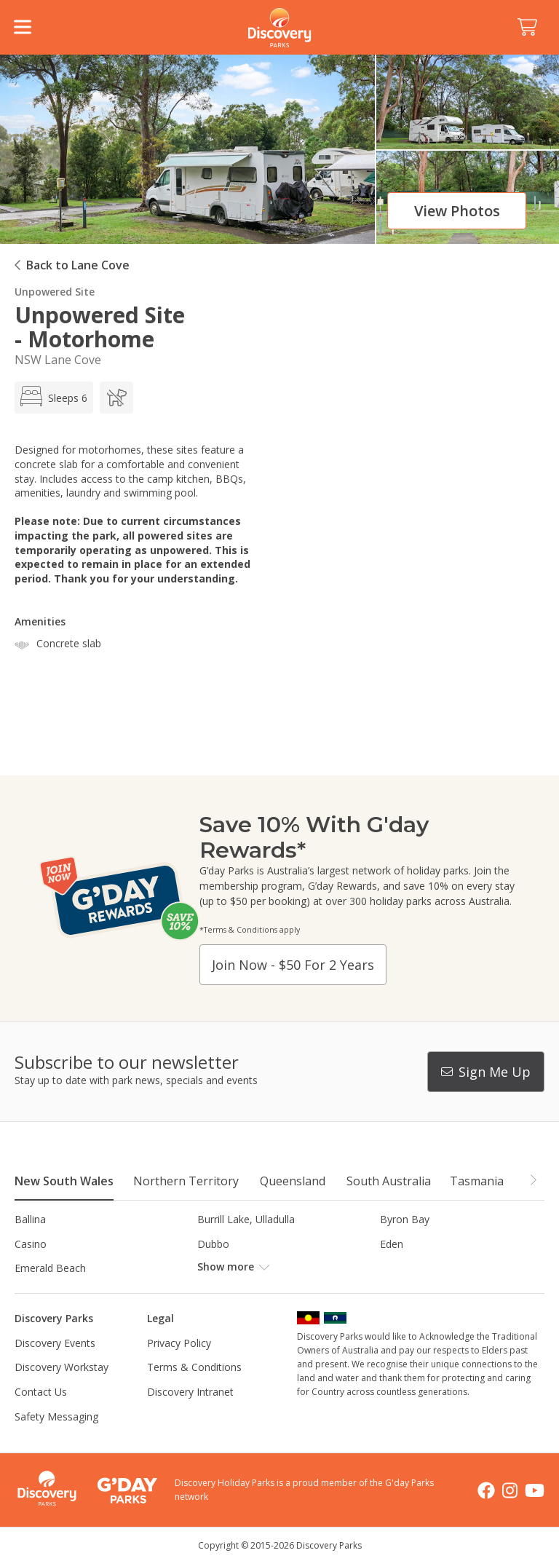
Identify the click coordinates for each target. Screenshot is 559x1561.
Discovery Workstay (61, 1367)
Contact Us (41, 1392)
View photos (457, 211)
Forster (214, 1268)
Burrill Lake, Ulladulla (246, 1219)
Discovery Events (55, 1343)
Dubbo (213, 1244)
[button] (532, 1180)
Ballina (30, 1219)
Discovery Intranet (190, 1392)
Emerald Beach (50, 1268)
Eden (391, 1244)
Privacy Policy (179, 1343)
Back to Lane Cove (78, 265)
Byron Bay (404, 1219)
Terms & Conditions (194, 1367)
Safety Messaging (56, 1416)
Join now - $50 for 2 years (293, 964)
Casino (31, 1244)
